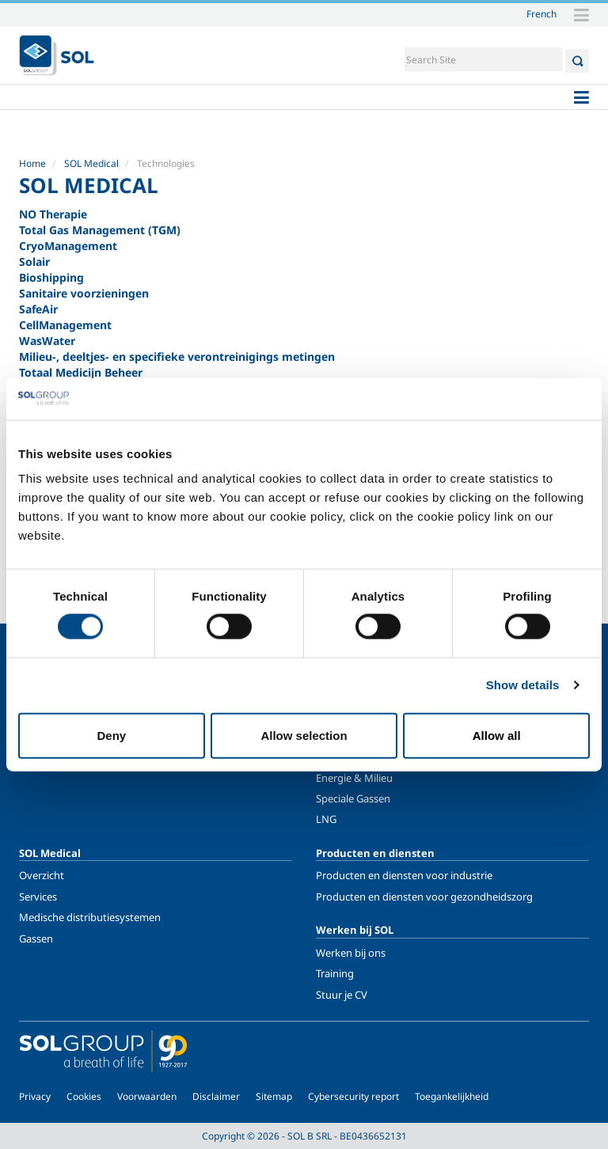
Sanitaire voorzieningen (84, 293)
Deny (111, 734)
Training (335, 973)
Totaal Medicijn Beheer (80, 372)
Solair (34, 261)
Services (38, 896)
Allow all (497, 734)
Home (32, 163)
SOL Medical (91, 163)
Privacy (35, 1096)
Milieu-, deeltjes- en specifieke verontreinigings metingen (177, 356)
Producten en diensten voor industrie (404, 875)
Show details (523, 685)
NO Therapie (53, 214)
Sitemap (274, 1096)
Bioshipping (51, 277)
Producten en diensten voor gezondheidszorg (424, 896)
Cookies (83, 1096)
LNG (326, 819)
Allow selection (303, 734)
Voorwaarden (147, 1096)
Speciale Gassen (353, 798)
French (541, 13)
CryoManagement (68, 245)
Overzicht (41, 875)
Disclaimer (216, 1096)
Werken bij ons (351, 953)
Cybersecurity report (353, 1096)
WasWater (47, 340)
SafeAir (38, 309)
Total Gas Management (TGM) (99, 229)
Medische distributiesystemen (90, 917)
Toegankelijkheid (451, 1096)
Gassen (36, 938)
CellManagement (65, 324)
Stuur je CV (341, 995)
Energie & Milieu (354, 778)
